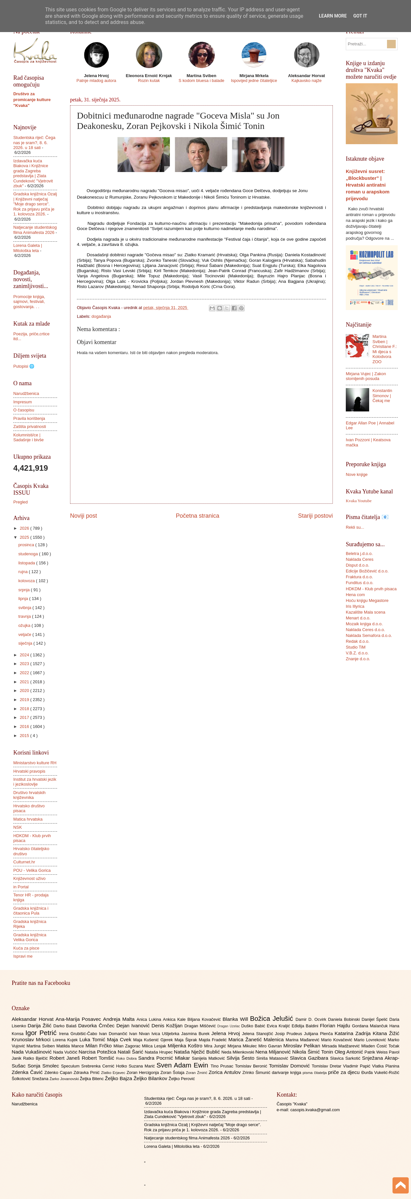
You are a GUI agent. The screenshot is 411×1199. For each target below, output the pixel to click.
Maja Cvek (120, 1039)
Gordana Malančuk (370, 1025)
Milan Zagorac (128, 1045)
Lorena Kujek (66, 1039)
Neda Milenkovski (238, 1052)
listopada (27, 562)
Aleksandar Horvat (33, 1019)
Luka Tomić (93, 1039)
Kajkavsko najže (306, 80)
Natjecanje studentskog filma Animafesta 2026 (35, 230)
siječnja (25, 643)
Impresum (22, 401)
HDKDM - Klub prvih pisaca (371, 588)
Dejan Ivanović (133, 1025)
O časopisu (23, 410)
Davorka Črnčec (97, 1025)
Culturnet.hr (24, 861)
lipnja (23, 598)
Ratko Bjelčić (36, 1058)
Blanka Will (236, 1019)
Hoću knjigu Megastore (367, 600)
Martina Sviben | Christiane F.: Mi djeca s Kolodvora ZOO (384, 349)
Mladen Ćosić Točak (380, 1045)
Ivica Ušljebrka (166, 1033)
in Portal (21, 886)
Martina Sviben (41, 1045)
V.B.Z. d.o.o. (357, 653)
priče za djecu (344, 1072)
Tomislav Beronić (252, 1066)
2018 (25, 708)
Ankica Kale (175, 1019)
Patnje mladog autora (96, 80)
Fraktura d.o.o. (359, 576)
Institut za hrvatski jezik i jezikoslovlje (34, 782)
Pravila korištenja (29, 418)
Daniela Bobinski (344, 1019)
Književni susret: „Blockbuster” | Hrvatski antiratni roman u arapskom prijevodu (368, 184)
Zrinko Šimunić (257, 1072)
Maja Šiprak (187, 1039)
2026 (25, 528)
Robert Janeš (66, 1058)
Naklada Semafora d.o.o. (369, 635)
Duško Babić (254, 1025)
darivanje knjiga (287, 1072)
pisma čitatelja (315, 1073)
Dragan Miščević (201, 1025)
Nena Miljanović (273, 1052)
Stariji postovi (315, 516)
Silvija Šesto (241, 1058)
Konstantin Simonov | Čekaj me (382, 395)
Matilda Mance (71, 1045)
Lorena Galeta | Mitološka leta (27, 248)
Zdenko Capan (59, 1072)
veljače (25, 634)
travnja (25, 616)
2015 (25, 735)
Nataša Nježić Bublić (197, 1052)
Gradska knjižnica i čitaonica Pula (30, 911)
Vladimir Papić (357, 1066)
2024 (25, 654)
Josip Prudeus (289, 1033)
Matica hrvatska (27, 819)
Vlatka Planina (385, 1066)
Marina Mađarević (303, 1039)
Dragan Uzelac (229, 1026)
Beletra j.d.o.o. (359, 553)
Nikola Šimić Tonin (313, 1052)
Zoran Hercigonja (143, 1072)
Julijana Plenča (319, 1033)
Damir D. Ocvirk (312, 1019)
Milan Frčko (99, 1045)
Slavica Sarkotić (346, 1058)
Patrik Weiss (377, 1052)
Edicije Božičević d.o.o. (367, 571)
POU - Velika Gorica (32, 870)
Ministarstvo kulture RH (34, 762)
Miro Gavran (271, 1045)
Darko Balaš (65, 1025)
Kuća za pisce (26, 948)
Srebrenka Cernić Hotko (105, 1066)
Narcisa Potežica (98, 1052)
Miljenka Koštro (186, 1045)
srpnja (24, 589)
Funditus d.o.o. (359, 582)
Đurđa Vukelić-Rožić (380, 1072)
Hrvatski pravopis (29, 771)
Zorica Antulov (225, 1072)
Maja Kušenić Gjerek (154, 1039)
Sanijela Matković (209, 1058)
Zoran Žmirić (197, 1073)
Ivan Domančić (114, 1033)
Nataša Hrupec (159, 1052)
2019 (25, 699)
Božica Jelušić (273, 1018)
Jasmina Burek (196, 1033)
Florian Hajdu (336, 1025)
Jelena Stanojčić (258, 1033)
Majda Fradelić (213, 1039)
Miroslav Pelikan (302, 1045)
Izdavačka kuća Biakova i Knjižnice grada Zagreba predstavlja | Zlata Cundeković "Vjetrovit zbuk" (33, 173)
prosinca (26, 544)
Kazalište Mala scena (365, 612)
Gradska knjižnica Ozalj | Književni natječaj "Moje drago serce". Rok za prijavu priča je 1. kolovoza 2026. (35, 203)
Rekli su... (355, 527)
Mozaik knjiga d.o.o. (364, 623)
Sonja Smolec (44, 1065)
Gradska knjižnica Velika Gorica (29, 937)
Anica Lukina (150, 1019)
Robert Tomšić (99, 1058)
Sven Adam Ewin (184, 1065)
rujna (23, 571)
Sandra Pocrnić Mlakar (165, 1058)
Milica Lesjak (155, 1045)
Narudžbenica (26, 393)
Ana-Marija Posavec (79, 1019)
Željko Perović (182, 1078)
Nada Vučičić (66, 1052)
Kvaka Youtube (358, 501)
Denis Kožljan (167, 1025)
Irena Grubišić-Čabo (79, 1033)
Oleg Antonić (349, 1052)
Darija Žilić (40, 1025)
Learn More (333, 15)
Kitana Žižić (386, 1033)
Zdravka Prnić (87, 1072)
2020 (25, 690)
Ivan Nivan (140, 1033)
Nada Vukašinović (32, 1052)
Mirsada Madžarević (341, 1045)
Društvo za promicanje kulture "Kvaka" (32, 99)
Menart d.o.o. (358, 618)
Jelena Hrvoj (227, 1033)
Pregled (20, 502)
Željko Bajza (119, 1078)
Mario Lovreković (371, 1039)
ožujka (24, 625)
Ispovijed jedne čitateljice (254, 80)
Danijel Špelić (376, 1019)
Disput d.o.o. (357, 565)
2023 (25, 663)
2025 (25, 537)
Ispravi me (22, 956)
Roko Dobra (127, 1058)
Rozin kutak (149, 80)
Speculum (71, 1066)
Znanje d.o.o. (358, 658)
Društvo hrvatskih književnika (29, 795)
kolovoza (27, 580)
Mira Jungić (215, 1045)
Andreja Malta (120, 1019)
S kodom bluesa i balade (201, 80)
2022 (25, 672)
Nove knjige (357, 474)
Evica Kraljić (279, 1025)
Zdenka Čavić (28, 1072)
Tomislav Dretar (327, 1066)
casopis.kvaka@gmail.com (315, 1109)
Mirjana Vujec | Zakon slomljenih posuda (366, 376)
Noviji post (83, 516)
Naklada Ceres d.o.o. (365, 629)
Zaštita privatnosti (29, 426)
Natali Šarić (131, 1052)
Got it (360, 15)
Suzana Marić (143, 1066)
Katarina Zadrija (354, 1033)
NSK (17, 827)
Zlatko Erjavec (114, 1073)
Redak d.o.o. (357, 641)
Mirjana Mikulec (242, 1045)
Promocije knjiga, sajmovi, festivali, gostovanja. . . (29, 301)
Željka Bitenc (92, 1078)
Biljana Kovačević (205, 1019)
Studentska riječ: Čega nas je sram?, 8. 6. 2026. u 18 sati (34, 142)
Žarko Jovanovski (65, 1079)
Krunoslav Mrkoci (32, 1039)
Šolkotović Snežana (31, 1078)
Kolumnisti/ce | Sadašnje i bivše (28, 437)
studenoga (28, 553)
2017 (25, 717)
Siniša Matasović (273, 1058)
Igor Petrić (42, 1032)
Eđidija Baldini (306, 1025)
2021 (25, 681)
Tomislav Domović (290, 1065)
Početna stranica (197, 516)
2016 (25, 726)
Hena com (355, 594)
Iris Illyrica (355, 606)
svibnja (25, 607)
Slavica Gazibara (310, 1058)
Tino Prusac (223, 1066)
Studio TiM (356, 647)
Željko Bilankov (151, 1078)
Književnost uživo (29, 878)
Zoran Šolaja (173, 1072)
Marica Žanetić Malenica (257, 1039)
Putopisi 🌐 (23, 366)
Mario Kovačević (337, 1039)
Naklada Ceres (359, 559)
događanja (101, 316)
